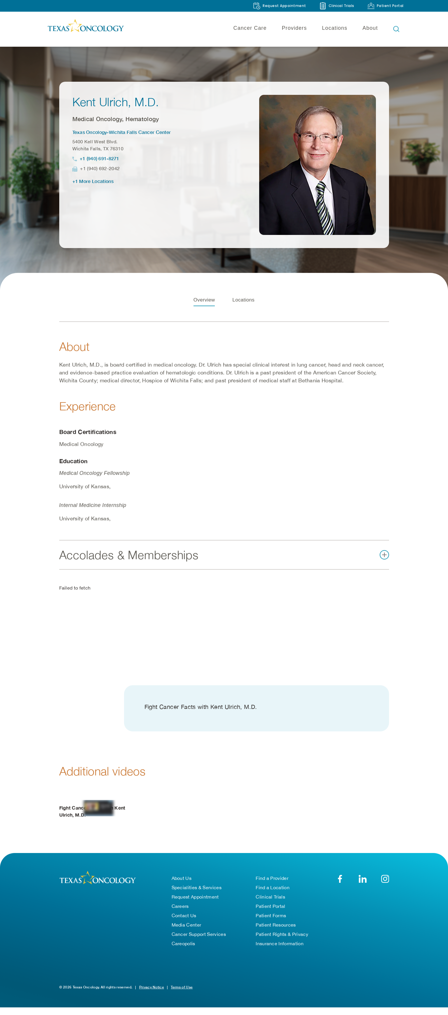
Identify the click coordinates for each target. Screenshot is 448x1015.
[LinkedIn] (363, 881)
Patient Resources (276, 926)
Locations (334, 28)
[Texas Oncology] (85, 29)
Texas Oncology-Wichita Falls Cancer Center (121, 132)
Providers (294, 28)
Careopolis (183, 945)
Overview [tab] (204, 303)
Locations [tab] (243, 303)
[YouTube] (385, 881)
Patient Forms (271, 917)
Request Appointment (195, 898)
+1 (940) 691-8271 (99, 158)
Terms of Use (182, 989)
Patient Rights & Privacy (282, 936)
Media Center (186, 926)
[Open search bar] (396, 29)
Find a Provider (272, 880)
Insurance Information (280, 945)
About (370, 28)
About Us (182, 880)
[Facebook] (340, 881)
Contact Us (184, 917)
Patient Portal (270, 908)
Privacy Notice (151, 989)
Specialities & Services (197, 889)
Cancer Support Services (199, 936)
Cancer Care (250, 28)
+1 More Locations (93, 181)
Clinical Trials (270, 898)
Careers (180, 908)
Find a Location (273, 889)
